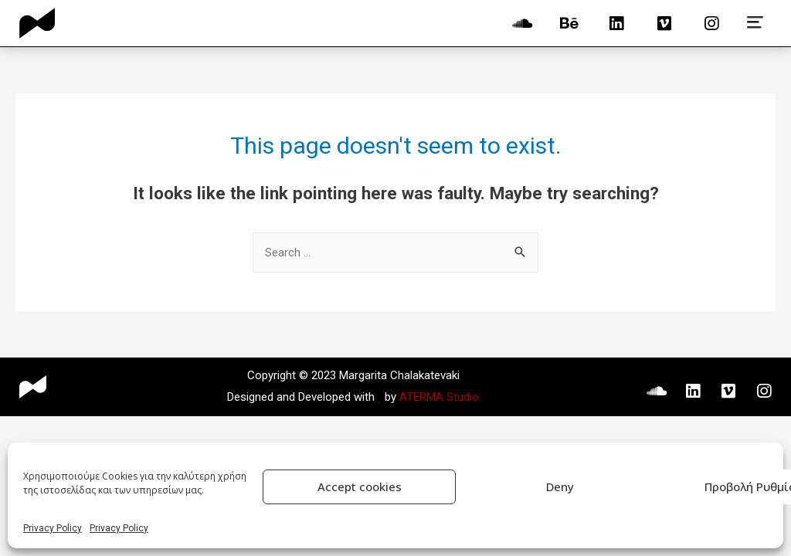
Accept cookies (359, 486)
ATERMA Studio (439, 397)
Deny (560, 486)
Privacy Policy (52, 528)
